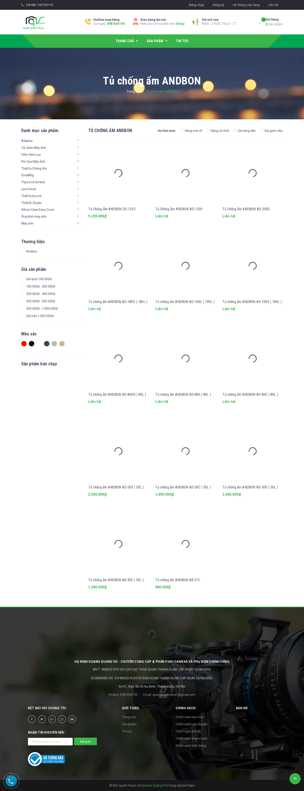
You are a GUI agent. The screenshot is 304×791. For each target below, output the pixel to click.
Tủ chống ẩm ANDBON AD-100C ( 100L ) (185, 302)
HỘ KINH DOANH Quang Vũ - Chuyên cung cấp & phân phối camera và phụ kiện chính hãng (152, 661)
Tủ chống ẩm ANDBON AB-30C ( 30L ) (116, 580)
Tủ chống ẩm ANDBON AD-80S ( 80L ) (183, 394)
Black (31, 343)
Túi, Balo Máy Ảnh (33, 147)
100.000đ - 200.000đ (40, 286)
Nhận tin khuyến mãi (46, 732)
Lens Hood (28, 189)
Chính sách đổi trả (188, 731)
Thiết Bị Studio (31, 203)
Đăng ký (218, 5)
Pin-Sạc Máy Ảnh (33, 161)
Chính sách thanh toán (191, 738)
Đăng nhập (196, 5)
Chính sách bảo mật (190, 717)
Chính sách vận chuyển (192, 724)
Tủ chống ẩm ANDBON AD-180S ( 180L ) (118, 302)
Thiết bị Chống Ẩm (34, 168)
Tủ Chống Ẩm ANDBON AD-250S (246, 209)
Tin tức (127, 731)
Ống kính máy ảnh (34, 216)
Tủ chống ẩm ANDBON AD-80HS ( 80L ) (117, 394)
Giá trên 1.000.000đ (39, 316)
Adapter (27, 141)
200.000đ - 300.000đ (40, 294)
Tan (62, 343)
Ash (54, 343)
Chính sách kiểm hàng (191, 745)
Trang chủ (129, 717)
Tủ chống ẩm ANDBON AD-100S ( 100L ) (252, 302)
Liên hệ (273, 5)
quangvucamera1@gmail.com (174, 694)
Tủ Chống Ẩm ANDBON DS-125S (112, 209)
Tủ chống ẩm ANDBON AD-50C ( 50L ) (183, 487)
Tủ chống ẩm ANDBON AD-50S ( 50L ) (116, 487)
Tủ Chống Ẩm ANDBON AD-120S (178, 209)
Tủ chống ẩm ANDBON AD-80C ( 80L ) (250, 394)
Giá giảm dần (271, 131)
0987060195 (45, 4)
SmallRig (27, 175)
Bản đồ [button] (242, 708)
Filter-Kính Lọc (31, 154)
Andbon (31, 251)
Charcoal (46, 343)
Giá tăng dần (245, 131)
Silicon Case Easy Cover (38, 209)
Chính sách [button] (186, 708)
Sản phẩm (274, 21)
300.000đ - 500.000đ (40, 301)
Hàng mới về (191, 131)
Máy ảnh (27, 223)
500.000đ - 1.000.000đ (41, 308)
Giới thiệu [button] (130, 708)
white (39, 343)
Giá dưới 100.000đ (38, 279)
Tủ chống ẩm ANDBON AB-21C (177, 580)
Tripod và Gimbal (33, 182)
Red (24, 343)
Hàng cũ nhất (217, 131)
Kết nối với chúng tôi (47, 708)
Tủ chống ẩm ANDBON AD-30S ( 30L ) (250, 487)
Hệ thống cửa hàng (246, 5)
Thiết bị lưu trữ (31, 196)
